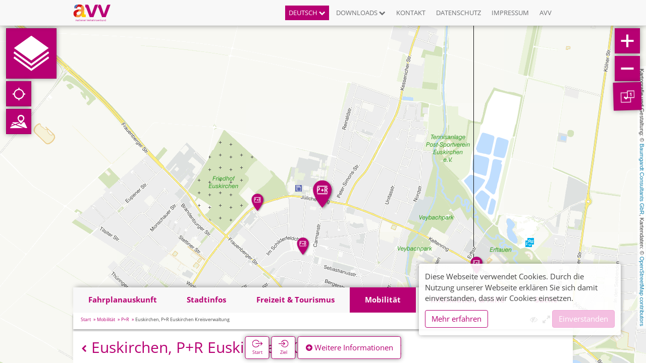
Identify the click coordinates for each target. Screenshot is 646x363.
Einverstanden (583, 319)
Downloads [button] (361, 12)
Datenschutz (458, 12)
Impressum (510, 12)
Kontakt (410, 12)
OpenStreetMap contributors (642, 291)
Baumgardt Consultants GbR (642, 179)
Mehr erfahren (456, 319)
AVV (546, 12)
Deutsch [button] (307, 12)
